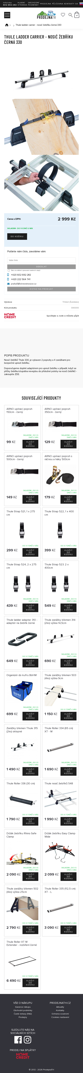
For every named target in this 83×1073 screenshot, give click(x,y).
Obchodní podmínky (33, 4)
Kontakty (69, 4)
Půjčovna (57, 4)
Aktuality (60, 1007)
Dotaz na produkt (41, 289)
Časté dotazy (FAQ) (23, 1014)
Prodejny (23, 1017)
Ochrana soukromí (60, 1014)
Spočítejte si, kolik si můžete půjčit (63, 316)
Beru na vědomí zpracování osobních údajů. (26, 270)
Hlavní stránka (22, 4)
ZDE (17, 374)
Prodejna (45, 4)
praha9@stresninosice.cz (23, 283)
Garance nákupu (23, 1007)
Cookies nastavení (60, 1017)
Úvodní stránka (6, 25)
